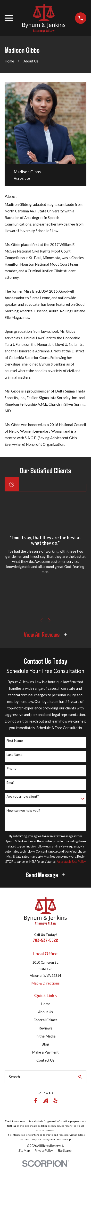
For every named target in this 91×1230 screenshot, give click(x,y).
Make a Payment (45, 1052)
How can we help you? (23, 810)
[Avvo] (45, 1100)
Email (10, 783)
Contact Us (45, 1060)
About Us (45, 1012)
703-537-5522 (45, 940)
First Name (15, 740)
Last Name (15, 755)
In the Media (45, 1036)
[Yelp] (55, 1100)
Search (14, 1076)
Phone (12, 768)
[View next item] (49, 620)
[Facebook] (35, 1100)
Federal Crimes (45, 1020)
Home (45, 1004)
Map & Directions (45, 983)
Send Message (42, 874)
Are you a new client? (23, 796)
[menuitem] (24, 1151)
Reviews (45, 1028)
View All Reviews (42, 634)
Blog (45, 1044)
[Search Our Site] (80, 1077)
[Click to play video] (12, 484)
